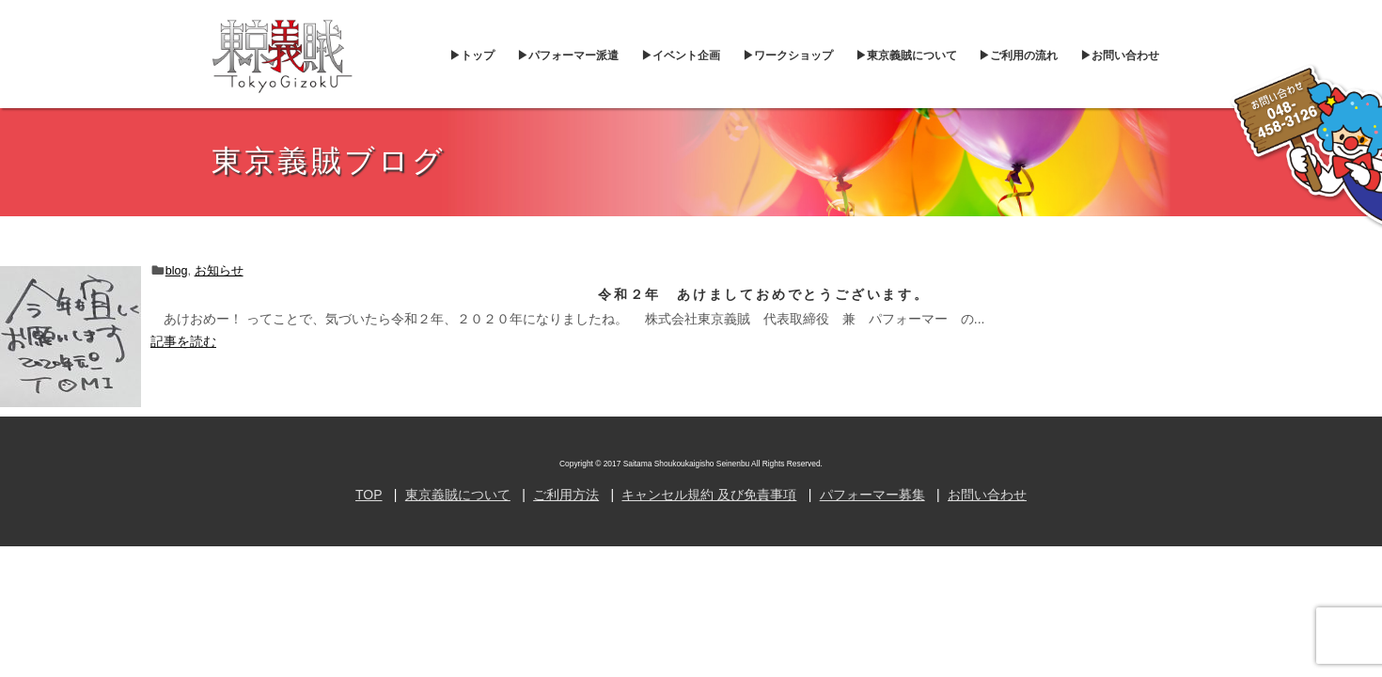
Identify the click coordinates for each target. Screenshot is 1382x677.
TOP (369, 494)
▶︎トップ (472, 55)
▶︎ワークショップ (788, 55)
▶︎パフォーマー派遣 (568, 55)
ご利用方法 (566, 494)
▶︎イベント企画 (680, 55)
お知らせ (219, 270)
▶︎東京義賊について (906, 55)
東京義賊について (457, 494)
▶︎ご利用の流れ (1018, 55)
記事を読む (183, 341)
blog (176, 270)
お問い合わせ (987, 494)
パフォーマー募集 (872, 494)
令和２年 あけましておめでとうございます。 (764, 294)
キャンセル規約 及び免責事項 (708, 494)
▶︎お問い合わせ (1119, 55)
